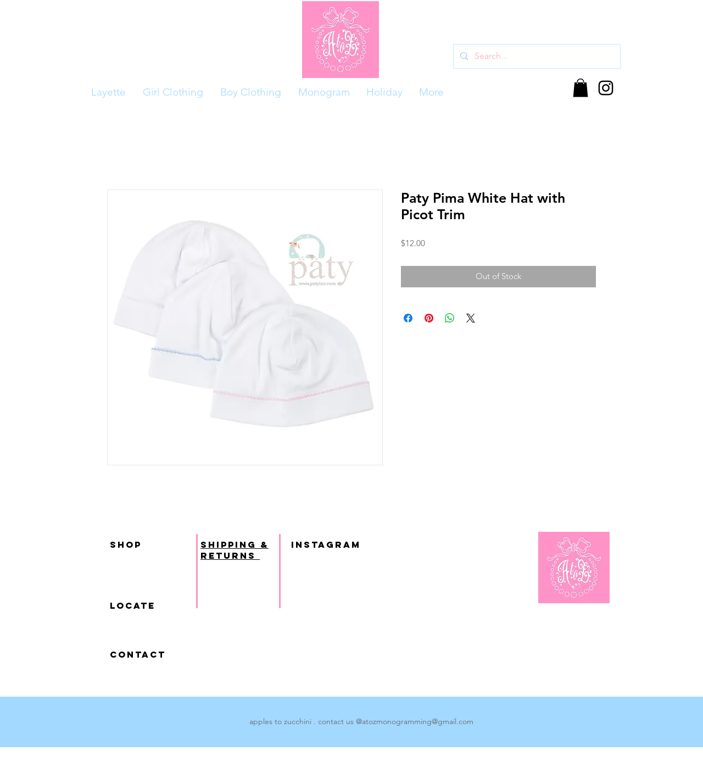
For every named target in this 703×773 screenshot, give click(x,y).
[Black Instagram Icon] (606, 88)
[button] (580, 88)
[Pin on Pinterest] (429, 318)
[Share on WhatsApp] (449, 318)
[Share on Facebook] (408, 318)
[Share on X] (470, 318)
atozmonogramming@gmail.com (417, 721)
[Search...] (536, 56)
